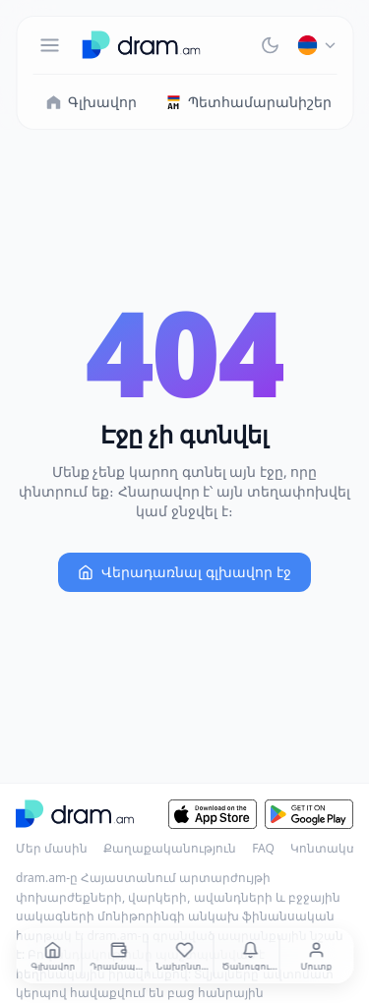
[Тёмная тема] (269, 45)
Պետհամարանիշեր (248, 102)
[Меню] (49, 45)
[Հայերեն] (317, 45)
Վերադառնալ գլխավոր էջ (184, 571)
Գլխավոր (90, 101)
